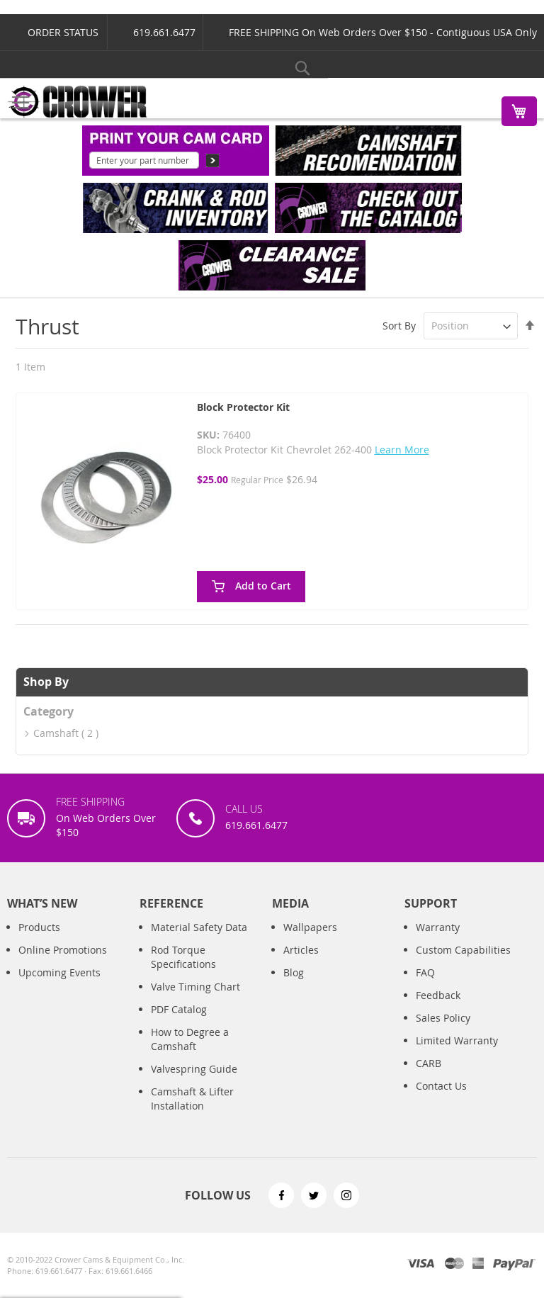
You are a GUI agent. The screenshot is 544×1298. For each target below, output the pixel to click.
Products (39, 927)
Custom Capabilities (463, 949)
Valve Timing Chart (195, 986)
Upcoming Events (59, 972)
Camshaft (56, 733)
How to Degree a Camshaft (190, 1039)
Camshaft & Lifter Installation (192, 1098)
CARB (428, 1063)
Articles (301, 949)
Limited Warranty (457, 1040)
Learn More (402, 449)
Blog (293, 972)
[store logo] (78, 101)
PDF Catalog (179, 1009)
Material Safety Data (199, 927)
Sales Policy (443, 1018)
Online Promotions (62, 949)
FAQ (425, 972)
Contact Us (441, 1086)
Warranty (438, 927)
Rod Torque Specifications (183, 957)
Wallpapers (310, 927)
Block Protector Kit (243, 407)
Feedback (438, 995)
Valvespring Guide (194, 1069)
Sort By (399, 325)
